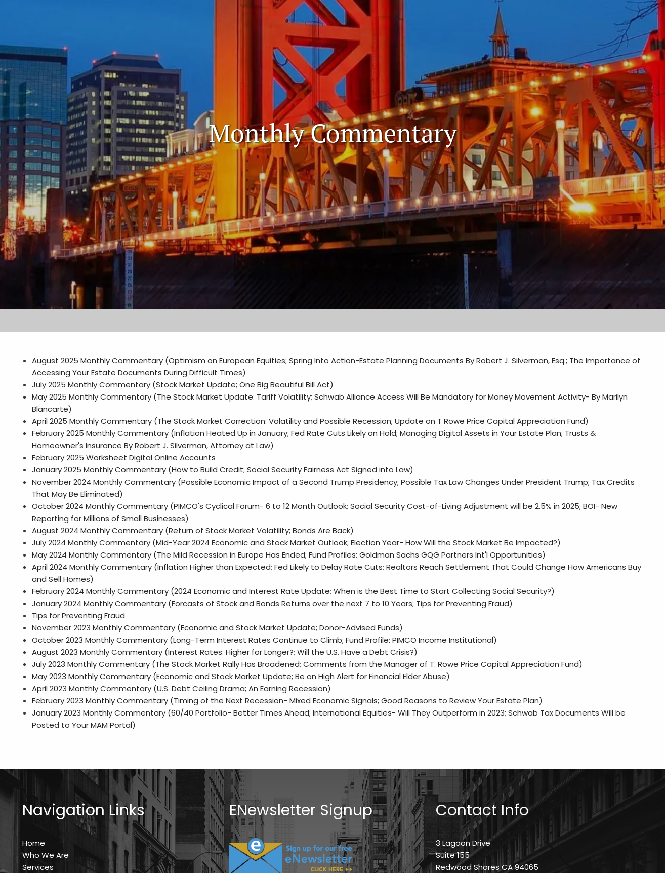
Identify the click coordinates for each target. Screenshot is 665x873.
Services (38, 867)
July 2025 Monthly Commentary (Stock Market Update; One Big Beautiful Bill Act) (183, 384)
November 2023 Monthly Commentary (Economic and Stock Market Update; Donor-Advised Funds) (217, 627)
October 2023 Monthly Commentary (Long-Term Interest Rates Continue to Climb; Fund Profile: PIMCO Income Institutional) (264, 639)
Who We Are (45, 855)
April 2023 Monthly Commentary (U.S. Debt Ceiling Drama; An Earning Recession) (181, 688)
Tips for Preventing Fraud (78, 615)
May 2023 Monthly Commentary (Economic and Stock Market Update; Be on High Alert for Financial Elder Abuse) (241, 676)
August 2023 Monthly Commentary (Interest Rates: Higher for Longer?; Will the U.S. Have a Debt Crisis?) (225, 652)
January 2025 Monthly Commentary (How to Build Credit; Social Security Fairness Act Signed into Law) (222, 469)
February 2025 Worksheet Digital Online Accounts (124, 457)
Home (33, 843)
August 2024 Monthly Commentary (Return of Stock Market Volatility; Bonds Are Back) (193, 530)
